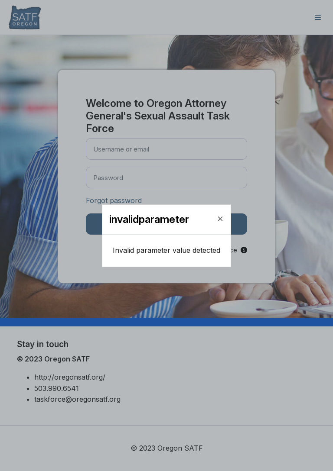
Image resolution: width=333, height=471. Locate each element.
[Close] (220, 218)
